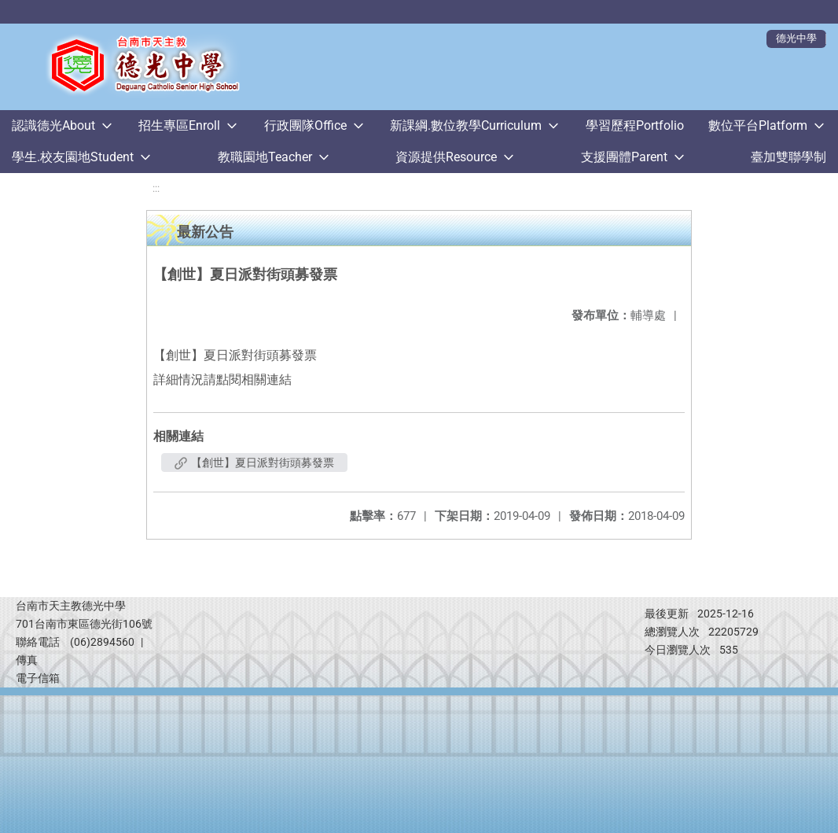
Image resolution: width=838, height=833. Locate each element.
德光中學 (796, 38)
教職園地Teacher (265, 156)
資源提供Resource (446, 156)
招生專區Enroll (179, 125)
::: (156, 188)
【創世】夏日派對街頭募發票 (254, 462)
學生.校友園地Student (73, 156)
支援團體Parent (624, 156)
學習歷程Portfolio (635, 125)
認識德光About (53, 125)
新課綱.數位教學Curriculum (466, 125)
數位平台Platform (757, 125)
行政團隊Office (305, 125)
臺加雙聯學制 (788, 156)
